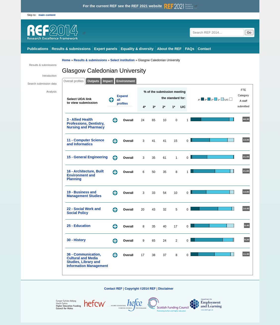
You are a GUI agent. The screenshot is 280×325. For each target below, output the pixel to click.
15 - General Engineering (87, 157)
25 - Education (78, 226)
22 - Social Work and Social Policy (84, 211)
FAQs (189, 49)
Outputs (93, 81)
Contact (204, 49)
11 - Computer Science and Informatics (85, 142)
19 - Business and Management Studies (84, 194)
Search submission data (42, 83)
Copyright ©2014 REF (141, 288)
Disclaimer (165, 288)
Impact (108, 81)
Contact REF (113, 288)
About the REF (169, 49)
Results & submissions (71, 49)
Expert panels (105, 49)
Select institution (122, 60)
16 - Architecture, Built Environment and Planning (85, 175)
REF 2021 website (162, 6)
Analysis (51, 91)
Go (249, 32)
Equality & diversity (137, 49)
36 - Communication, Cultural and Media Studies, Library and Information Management (87, 260)
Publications (37, 49)
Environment (126, 81)
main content (47, 14)
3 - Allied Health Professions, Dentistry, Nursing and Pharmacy (86, 123)
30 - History (76, 240)
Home (66, 60)
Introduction (49, 75)
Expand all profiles (122, 99)
